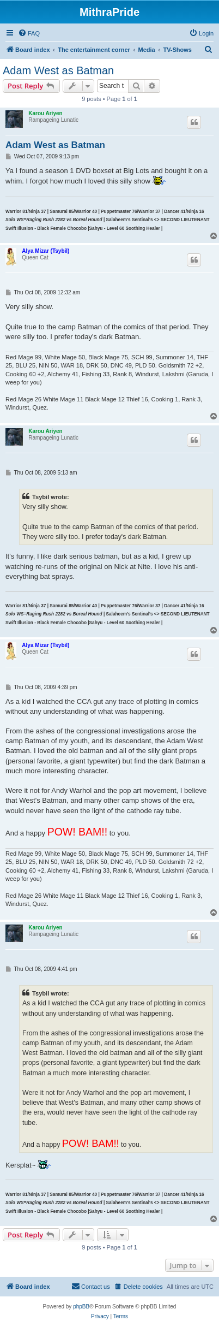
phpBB (81, 1307)
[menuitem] (29, 33)
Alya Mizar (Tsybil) (45, 251)
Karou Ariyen (45, 113)
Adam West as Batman (58, 70)
